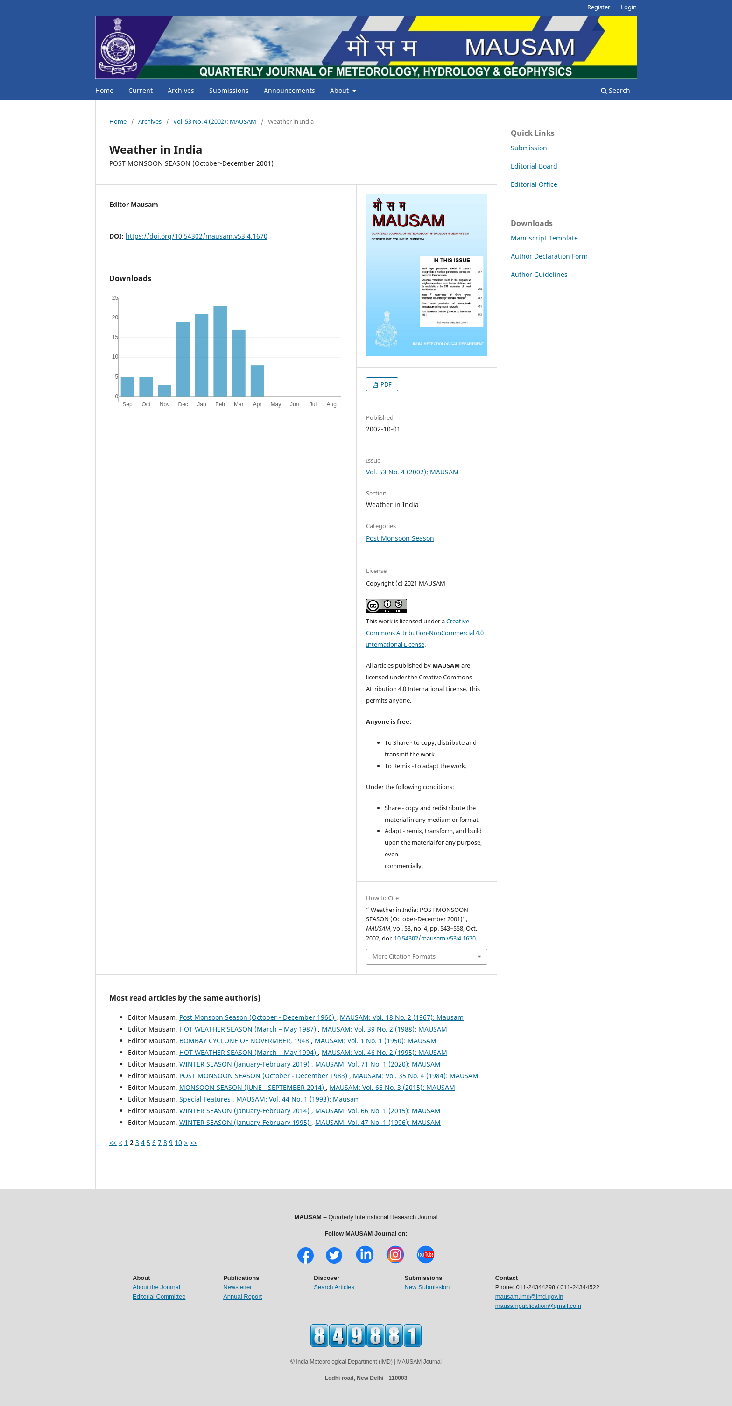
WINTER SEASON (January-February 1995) (245, 1122)
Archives (181, 90)
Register (598, 7)
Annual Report (242, 1296)
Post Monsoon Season (400, 538)
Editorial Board (534, 166)
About (340, 90)
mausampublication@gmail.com (538, 1305)
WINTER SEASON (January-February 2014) (245, 1110)
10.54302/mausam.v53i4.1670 (435, 938)
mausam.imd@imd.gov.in (529, 1296)
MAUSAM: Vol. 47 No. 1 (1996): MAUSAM (378, 1122)
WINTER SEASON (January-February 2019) (245, 1064)
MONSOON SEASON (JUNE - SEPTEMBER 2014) (252, 1087)
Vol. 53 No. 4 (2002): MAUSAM (214, 121)
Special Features (205, 1099)
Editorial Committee (159, 1296)
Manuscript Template (544, 237)
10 (178, 1142)
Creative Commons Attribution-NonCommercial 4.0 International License (425, 633)
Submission (529, 147)
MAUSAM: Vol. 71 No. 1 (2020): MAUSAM (378, 1064)
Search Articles (334, 1287)
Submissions (229, 90)
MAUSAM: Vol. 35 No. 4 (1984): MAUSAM (416, 1075)
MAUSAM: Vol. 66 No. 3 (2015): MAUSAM (392, 1087)
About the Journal (156, 1287)
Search (615, 90)
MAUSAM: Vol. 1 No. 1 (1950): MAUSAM (375, 1040)
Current (140, 90)
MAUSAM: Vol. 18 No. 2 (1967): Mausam (402, 1017)
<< (113, 1142)
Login (629, 7)
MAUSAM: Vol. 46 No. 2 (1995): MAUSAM (384, 1052)
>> (193, 1142)
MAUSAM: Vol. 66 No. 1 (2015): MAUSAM (378, 1110)
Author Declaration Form (549, 256)
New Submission (427, 1287)
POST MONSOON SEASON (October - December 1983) (264, 1075)
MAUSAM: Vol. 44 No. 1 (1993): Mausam (298, 1099)
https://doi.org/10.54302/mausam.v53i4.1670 (196, 236)
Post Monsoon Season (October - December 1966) (257, 1017)
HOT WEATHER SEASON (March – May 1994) (248, 1052)
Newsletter (237, 1287)
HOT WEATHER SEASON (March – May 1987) (248, 1028)
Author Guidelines (539, 274)
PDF (385, 384)
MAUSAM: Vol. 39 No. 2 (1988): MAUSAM (384, 1028)
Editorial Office (534, 184)
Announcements (289, 90)
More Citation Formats (404, 956)
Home (104, 90)
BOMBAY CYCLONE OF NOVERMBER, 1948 (245, 1040)
